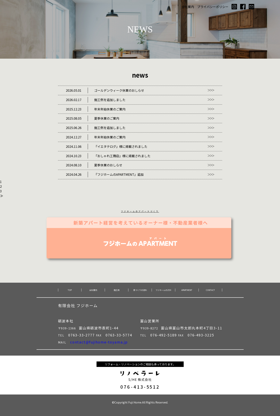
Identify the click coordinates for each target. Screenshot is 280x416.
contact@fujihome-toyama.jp (99, 341)
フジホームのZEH (163, 290)
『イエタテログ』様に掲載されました (106, 146)
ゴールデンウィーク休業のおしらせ (105, 90)
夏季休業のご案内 (92, 118)
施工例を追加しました (95, 100)
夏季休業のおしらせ (94, 165)
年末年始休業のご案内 (95, 109)
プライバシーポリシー (212, 6)
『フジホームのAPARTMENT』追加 (105, 174)
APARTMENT (186, 290)
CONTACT (210, 290)
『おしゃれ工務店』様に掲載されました (108, 156)
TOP (70, 290)
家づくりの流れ (140, 290)
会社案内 (188, 6)
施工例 (117, 290)
